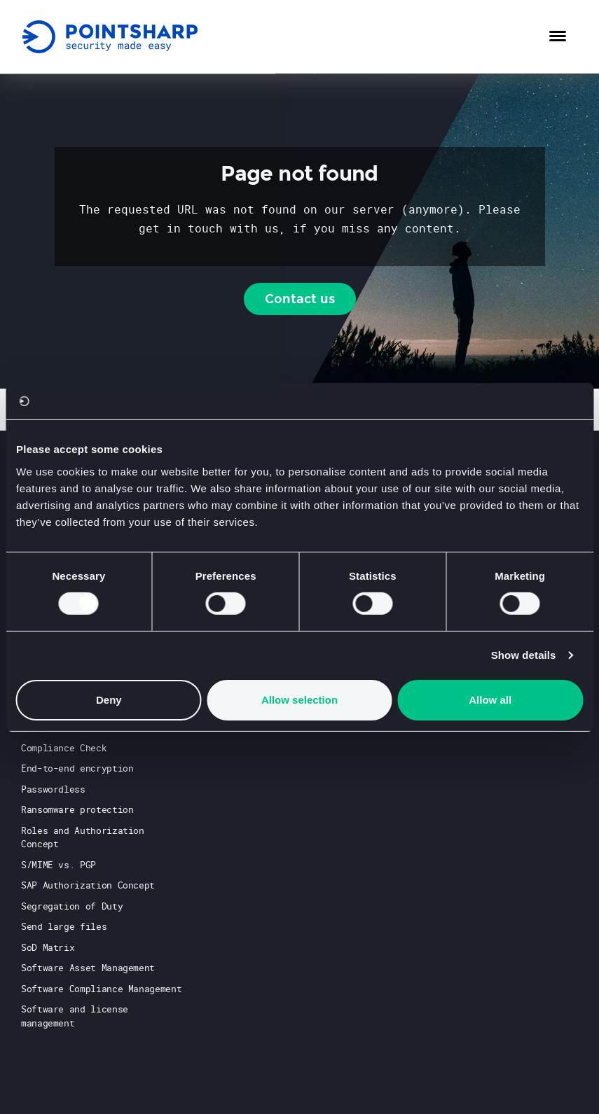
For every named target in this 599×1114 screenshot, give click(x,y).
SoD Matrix (47, 947)
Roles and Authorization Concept (82, 837)
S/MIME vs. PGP (58, 864)
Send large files (63, 926)
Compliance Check (63, 747)
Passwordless (53, 789)
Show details (523, 655)
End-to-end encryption (77, 768)
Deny (109, 700)
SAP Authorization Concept (88, 885)
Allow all (490, 700)
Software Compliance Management (101, 988)
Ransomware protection (77, 809)
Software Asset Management (88, 967)
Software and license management (74, 1016)
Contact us (300, 299)
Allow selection (299, 700)
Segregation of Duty (72, 906)
